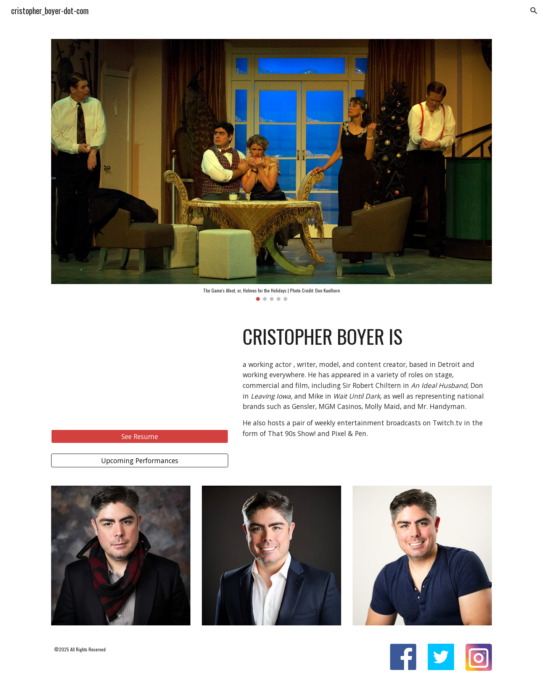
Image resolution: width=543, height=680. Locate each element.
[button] (534, 11)
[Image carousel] (271, 170)
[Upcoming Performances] (140, 461)
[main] (366, 336)
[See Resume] (140, 436)
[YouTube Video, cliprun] (139, 369)
